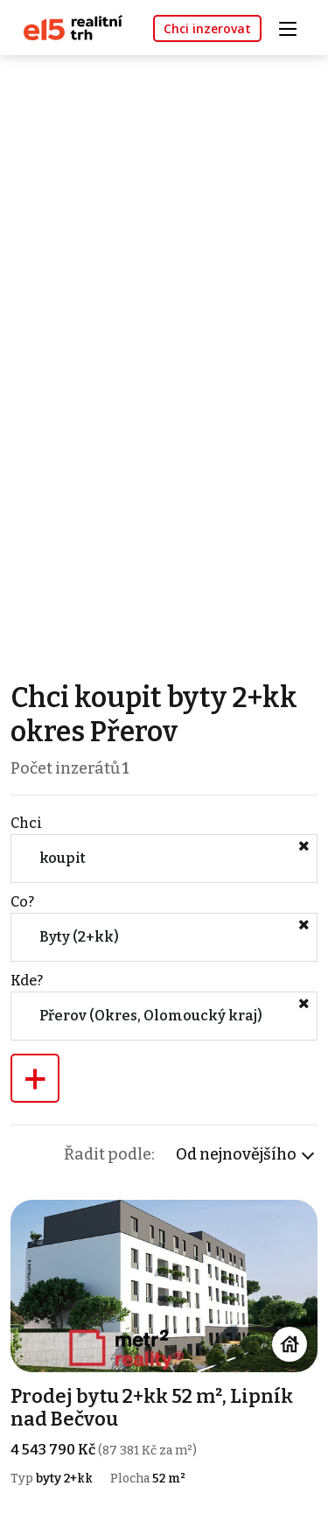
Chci (26, 823)
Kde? (26, 980)
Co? (22, 902)
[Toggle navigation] (294, 26)
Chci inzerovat (207, 28)
